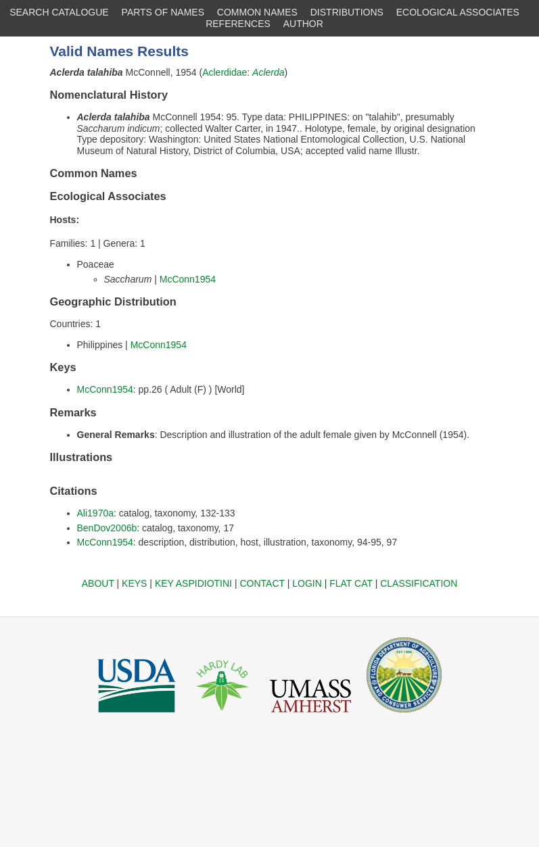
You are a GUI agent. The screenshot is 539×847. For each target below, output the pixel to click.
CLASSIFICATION (418, 583)
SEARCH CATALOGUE (59, 12)
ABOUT (98, 583)
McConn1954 (188, 279)
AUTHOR (303, 23)
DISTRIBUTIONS (346, 12)
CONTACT (261, 583)
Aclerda (268, 72)
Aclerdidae (224, 72)
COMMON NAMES (257, 12)
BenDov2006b (107, 528)
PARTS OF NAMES (163, 12)
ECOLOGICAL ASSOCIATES (457, 12)
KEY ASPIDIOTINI (193, 583)
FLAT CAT (351, 583)
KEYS (134, 583)
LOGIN (307, 583)
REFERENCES (238, 23)
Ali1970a (95, 513)
